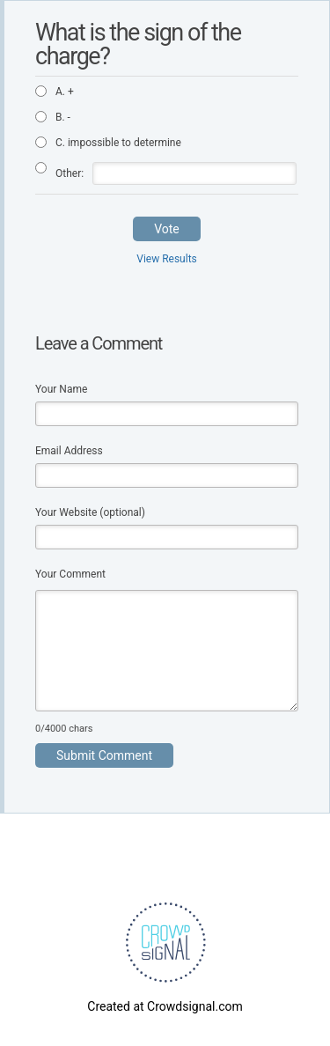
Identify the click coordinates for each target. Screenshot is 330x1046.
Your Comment (70, 574)
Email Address (69, 451)
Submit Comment (104, 755)
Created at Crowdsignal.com (164, 1006)
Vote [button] (167, 229)
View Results (166, 259)
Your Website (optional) (90, 512)
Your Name (61, 389)
